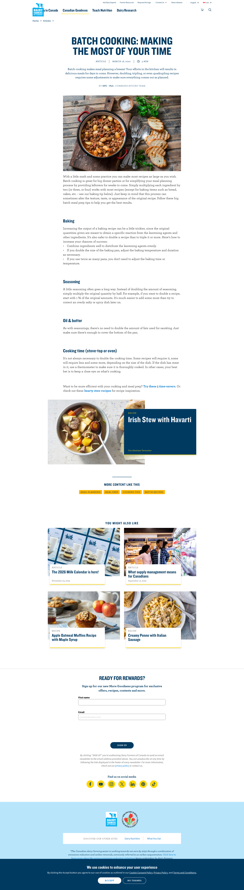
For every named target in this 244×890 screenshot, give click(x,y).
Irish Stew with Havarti (159, 419)
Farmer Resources (127, 2)
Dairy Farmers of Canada (38, 9)
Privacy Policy (161, 872)
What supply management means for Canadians (152, 574)
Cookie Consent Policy (140, 872)
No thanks (134, 880)
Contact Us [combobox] (160, 2)
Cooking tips (131, 492)
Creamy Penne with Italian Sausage (147, 637)
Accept (109, 880)
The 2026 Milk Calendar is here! (75, 572)
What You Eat (154, 838)
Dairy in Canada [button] (62, 10)
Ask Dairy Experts (109, 2)
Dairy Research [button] (151, 10)
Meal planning (91, 492)
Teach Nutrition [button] (123, 10)
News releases (176, 2)
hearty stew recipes (97, 390)
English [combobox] (193, 2)
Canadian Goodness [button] (92, 10)
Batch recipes (154, 492)
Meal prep (111, 492)
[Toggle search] (210, 10)
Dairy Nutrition (132, 838)
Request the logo (144, 2)
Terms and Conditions (184, 872)
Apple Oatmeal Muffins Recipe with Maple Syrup (74, 637)
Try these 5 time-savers (159, 386)
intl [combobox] (207, 2)
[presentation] (122, 731)
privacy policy (122, 765)
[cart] (202, 10)
